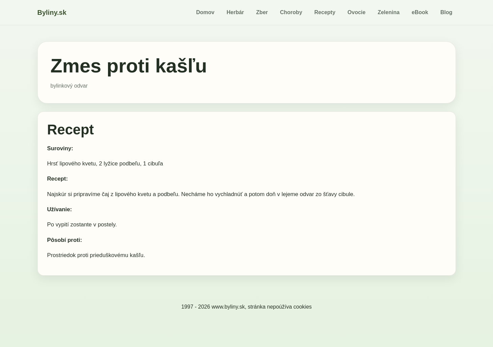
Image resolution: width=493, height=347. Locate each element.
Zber (262, 12)
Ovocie (356, 12)
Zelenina (389, 12)
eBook (420, 12)
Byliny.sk (51, 12)
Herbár (235, 12)
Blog (446, 12)
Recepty (324, 12)
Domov (205, 12)
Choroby (291, 12)
